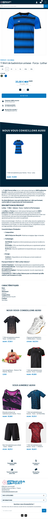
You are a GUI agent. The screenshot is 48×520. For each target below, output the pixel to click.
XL (20, 69)
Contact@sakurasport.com (10, 491)
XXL (26, 69)
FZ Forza (10, 60)
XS (2, 69)
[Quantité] (24, 89)
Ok (46, 6)
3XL (31, 69)
